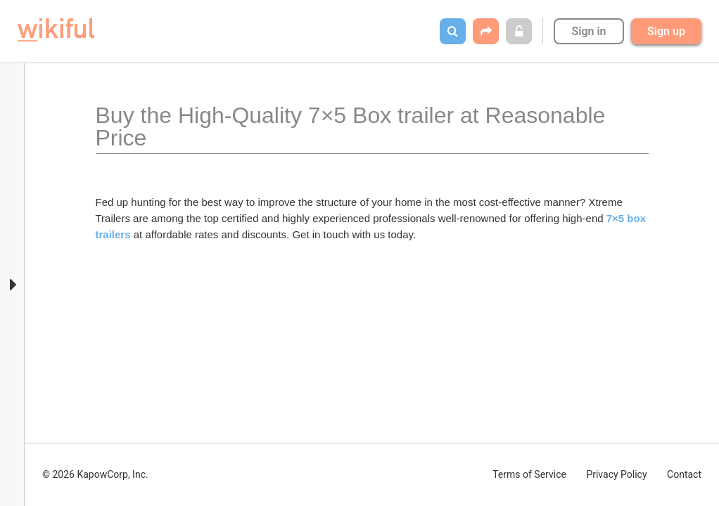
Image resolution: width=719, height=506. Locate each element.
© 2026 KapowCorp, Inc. (95, 474)
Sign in (588, 31)
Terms (529, 474)
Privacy (616, 474)
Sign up (666, 31)
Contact (684, 474)
